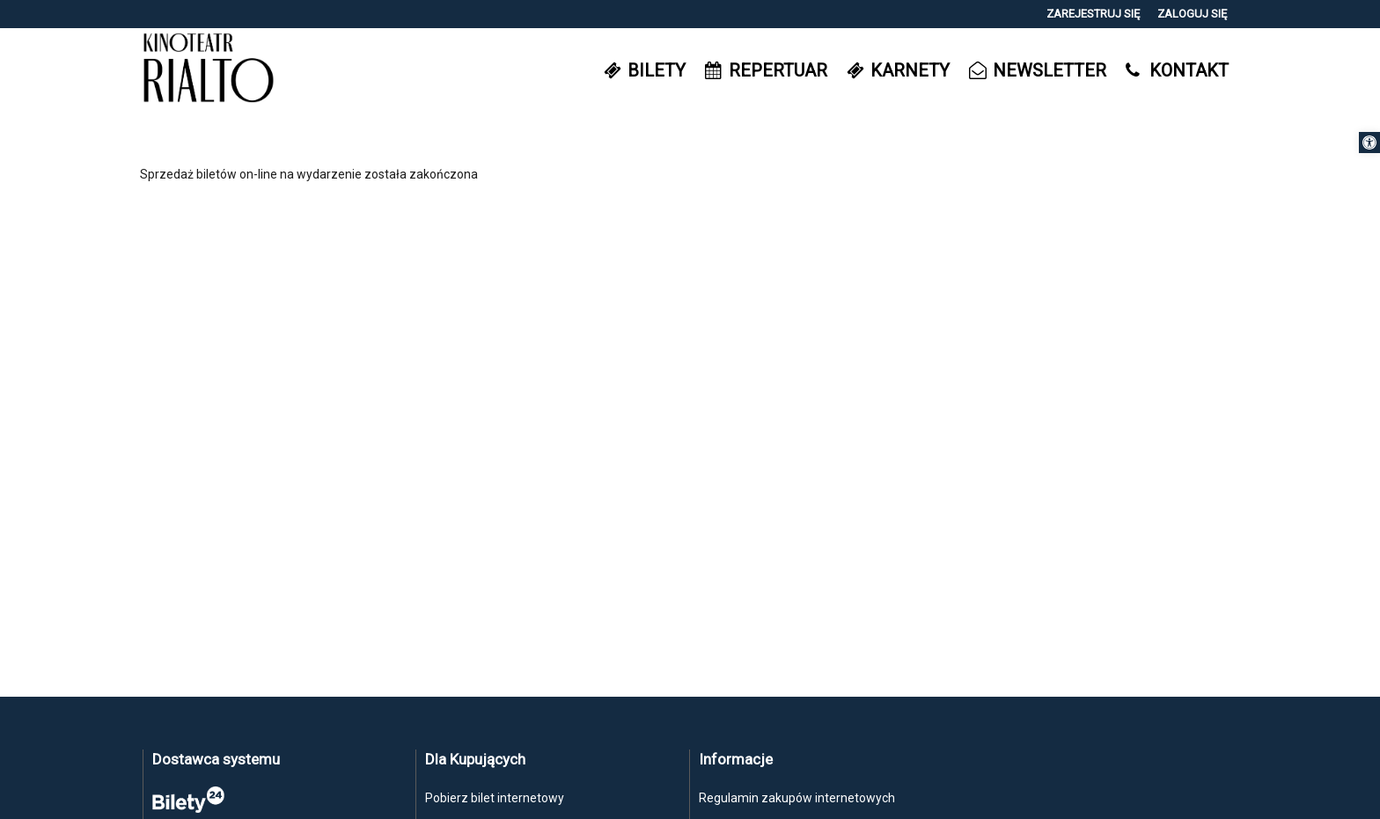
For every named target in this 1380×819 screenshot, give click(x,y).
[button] (1369, 142)
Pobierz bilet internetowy (494, 798)
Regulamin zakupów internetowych (797, 798)
